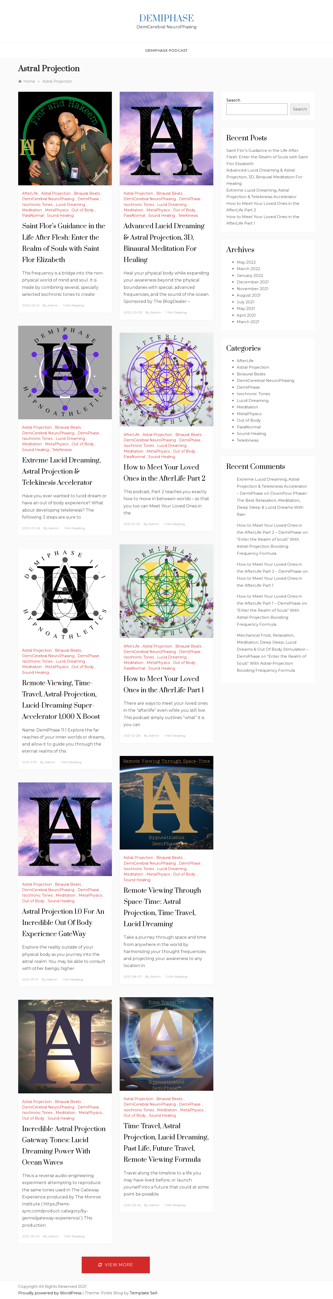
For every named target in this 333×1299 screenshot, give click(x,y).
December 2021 (253, 281)
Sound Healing (60, 215)
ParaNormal (33, 215)
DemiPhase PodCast (166, 50)
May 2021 (246, 308)
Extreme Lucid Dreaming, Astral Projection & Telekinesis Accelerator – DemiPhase (272, 486)
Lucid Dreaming (70, 204)
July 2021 (245, 301)
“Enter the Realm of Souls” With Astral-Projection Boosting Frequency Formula (268, 546)
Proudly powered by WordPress (50, 1292)
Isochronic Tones (37, 204)
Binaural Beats (87, 193)
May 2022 (246, 262)
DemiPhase (166, 18)
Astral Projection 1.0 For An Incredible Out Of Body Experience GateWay (63, 923)
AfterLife (30, 193)
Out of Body (83, 210)
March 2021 (248, 321)
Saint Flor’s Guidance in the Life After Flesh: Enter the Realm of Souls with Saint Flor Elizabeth (267, 157)
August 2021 (249, 295)
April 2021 (246, 315)
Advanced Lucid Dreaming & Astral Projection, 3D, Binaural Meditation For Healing (264, 177)
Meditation (32, 210)
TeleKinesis (188, 215)
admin (53, 305)
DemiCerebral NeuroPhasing (48, 199)
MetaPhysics (56, 210)
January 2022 (250, 275)
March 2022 (248, 268)
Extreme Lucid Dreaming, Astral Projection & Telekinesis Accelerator (61, 471)
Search (233, 100)
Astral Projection (56, 193)
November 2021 (252, 288)
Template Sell (143, 1292)
